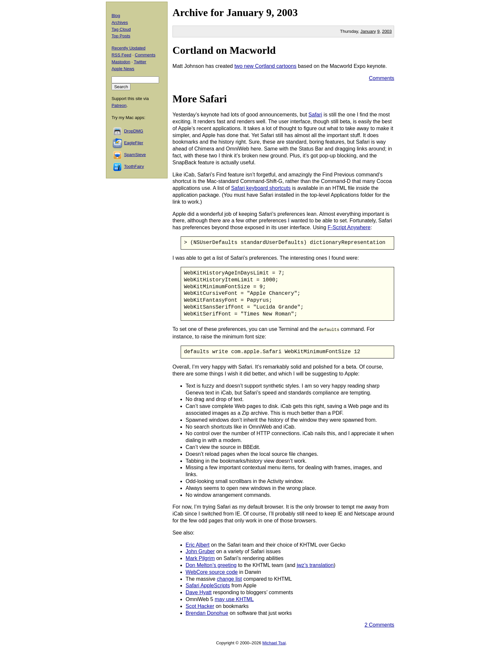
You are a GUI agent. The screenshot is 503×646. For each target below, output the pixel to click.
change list (229, 578)
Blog (115, 15)
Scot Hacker (200, 605)
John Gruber (200, 551)
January (245, 12)
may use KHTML (234, 599)
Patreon (119, 105)
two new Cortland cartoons (265, 66)
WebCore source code (212, 571)
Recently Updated (128, 48)
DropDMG (133, 131)
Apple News (122, 68)
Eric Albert (198, 544)
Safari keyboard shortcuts (261, 188)
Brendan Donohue (207, 612)
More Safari (199, 99)
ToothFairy (134, 166)
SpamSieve (135, 154)
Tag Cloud (121, 29)
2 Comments (379, 624)
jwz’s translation (315, 565)
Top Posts (120, 35)
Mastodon (120, 61)
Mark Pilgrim (200, 558)
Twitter (140, 61)
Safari (315, 114)
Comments (381, 78)
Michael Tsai (274, 642)
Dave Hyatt (198, 592)
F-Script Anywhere (349, 227)
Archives (119, 22)
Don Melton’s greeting (211, 565)
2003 (287, 12)
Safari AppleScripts (208, 585)
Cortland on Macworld (224, 50)
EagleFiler (133, 142)
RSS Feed (121, 54)
